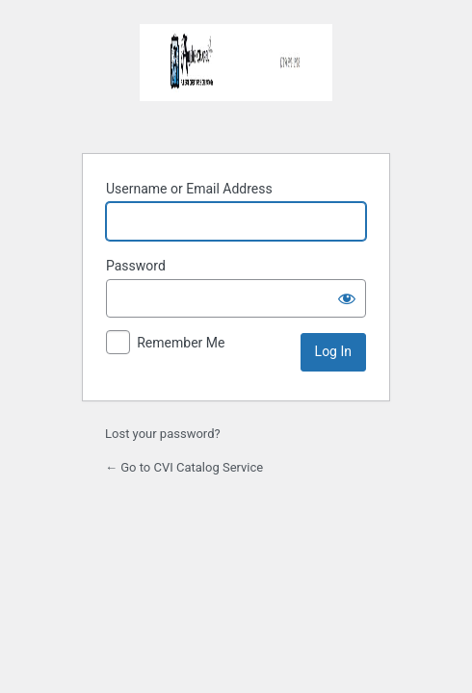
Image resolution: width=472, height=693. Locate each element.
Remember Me (180, 342)
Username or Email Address (189, 188)
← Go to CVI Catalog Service (184, 467)
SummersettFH (236, 77)
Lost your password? (163, 433)
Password (136, 265)
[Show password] (347, 298)
